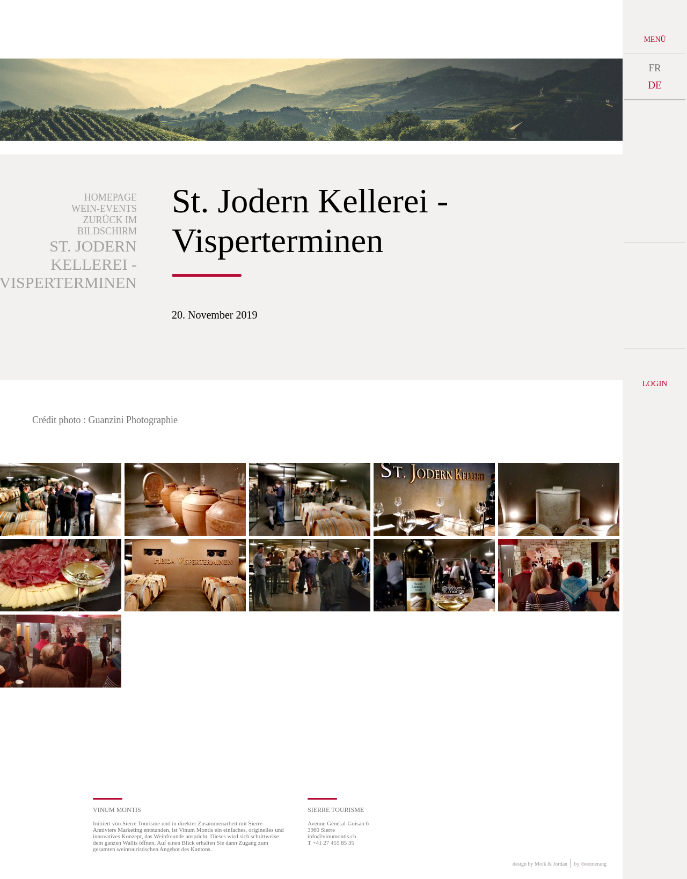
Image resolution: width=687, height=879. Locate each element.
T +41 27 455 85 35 (331, 842)
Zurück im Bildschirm (107, 226)
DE (654, 85)
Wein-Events (104, 208)
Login (655, 383)
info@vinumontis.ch (332, 836)
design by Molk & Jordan (540, 864)
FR (654, 67)
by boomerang (590, 864)
